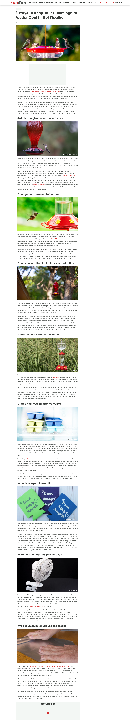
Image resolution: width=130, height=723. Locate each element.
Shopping (82, 3)
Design (74, 3)
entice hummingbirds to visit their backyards (45, 92)
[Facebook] (100, 3)
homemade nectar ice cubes (36, 459)
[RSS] (109, 3)
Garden (58, 3)
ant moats (55, 377)
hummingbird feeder (37, 606)
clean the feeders (39, 185)
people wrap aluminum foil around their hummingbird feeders (50, 666)
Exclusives (33, 3)
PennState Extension (68, 176)
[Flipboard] (106, 3)
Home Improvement (46, 3)
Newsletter (117, 2)
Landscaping (26, 9)
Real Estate (92, 3)
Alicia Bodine (20, 22)
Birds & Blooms (56, 239)
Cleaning (66, 3)
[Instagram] (103, 3)
